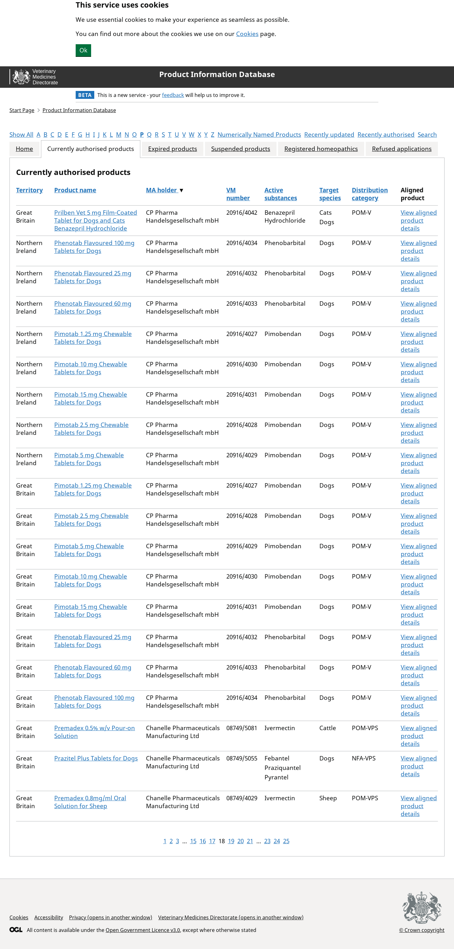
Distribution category (370, 194)
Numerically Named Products (259, 134)
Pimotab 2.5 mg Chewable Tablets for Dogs (91, 429)
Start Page (21, 110)
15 (193, 841)
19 (231, 841)
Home (24, 149)
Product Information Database (217, 74)
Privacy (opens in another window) (110, 917)
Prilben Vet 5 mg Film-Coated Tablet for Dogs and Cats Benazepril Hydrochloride (95, 220)
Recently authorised (386, 134)
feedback (173, 95)
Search (427, 134)
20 (240, 841)
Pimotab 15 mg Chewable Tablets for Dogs (90, 398)
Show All (21, 134)
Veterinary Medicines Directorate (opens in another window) (231, 917)
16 (203, 841)
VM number (238, 194)
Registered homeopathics (321, 149)
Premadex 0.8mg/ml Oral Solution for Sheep (90, 802)
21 (250, 841)
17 (212, 841)
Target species (330, 194)
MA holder (162, 190)
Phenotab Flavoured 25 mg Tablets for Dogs (92, 277)
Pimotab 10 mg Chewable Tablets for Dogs (90, 368)
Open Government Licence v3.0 (143, 930)
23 (267, 841)
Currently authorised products (90, 149)
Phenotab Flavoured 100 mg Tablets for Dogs (94, 247)
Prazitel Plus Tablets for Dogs (96, 758)
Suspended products (240, 149)
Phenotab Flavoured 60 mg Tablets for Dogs (92, 307)
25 (286, 841)
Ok (83, 50)
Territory (29, 190)
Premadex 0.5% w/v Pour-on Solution (94, 732)
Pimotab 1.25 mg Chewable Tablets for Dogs (93, 338)
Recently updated (329, 134)
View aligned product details (419, 220)
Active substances (281, 194)
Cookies (247, 34)
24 (277, 841)
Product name (75, 190)
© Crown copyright (422, 930)
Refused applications (402, 149)
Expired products (172, 149)
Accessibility (48, 917)
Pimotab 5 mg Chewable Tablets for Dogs (89, 459)
